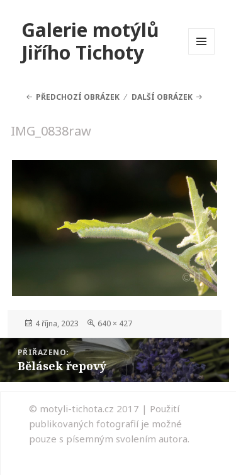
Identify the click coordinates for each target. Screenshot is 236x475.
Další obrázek (162, 97)
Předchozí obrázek (78, 97)
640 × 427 (115, 323)
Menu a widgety (202, 54)
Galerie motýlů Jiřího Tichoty (90, 41)
